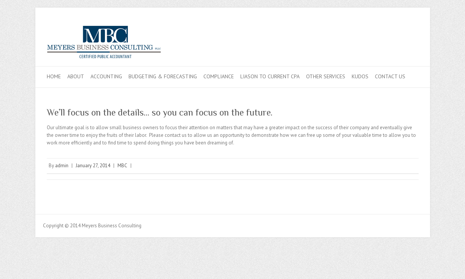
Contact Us (390, 76)
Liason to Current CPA (270, 76)
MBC (122, 165)
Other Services (325, 76)
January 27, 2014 (93, 165)
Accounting (106, 76)
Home (54, 76)
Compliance (218, 76)
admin (61, 165)
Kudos (360, 76)
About (75, 76)
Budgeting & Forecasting (163, 76)
